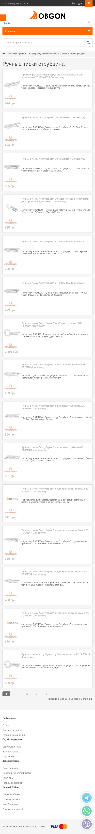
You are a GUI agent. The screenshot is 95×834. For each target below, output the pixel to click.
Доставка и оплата (12, 730)
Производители (10, 768)
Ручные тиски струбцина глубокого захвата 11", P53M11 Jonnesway (55, 655)
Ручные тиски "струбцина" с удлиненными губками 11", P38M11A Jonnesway (55, 490)
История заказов (11, 799)
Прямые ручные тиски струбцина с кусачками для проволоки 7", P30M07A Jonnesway (52, 76)
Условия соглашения (13, 735)
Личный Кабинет (11, 794)
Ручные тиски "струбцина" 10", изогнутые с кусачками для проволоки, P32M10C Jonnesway (55, 200)
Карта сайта (8, 756)
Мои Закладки (10, 804)
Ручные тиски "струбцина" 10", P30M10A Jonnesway (53, 117)
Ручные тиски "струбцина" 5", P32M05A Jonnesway (52, 241)
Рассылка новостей (12, 809)
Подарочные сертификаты (16, 773)
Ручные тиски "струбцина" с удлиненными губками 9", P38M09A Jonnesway (55, 614)
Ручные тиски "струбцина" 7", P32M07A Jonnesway (52, 283)
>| (47, 694)
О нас (5, 725)
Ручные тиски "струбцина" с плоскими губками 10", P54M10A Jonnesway (53, 407)
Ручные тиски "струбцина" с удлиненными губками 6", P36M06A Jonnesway (55, 531)
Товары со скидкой (12, 783)
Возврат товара (10, 751)
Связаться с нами (11, 746)
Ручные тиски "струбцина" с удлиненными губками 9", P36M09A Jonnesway (55, 573)
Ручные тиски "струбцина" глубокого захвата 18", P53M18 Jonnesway (52, 324)
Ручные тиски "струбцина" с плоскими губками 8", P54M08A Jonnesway (52, 448)
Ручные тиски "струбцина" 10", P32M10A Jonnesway (53, 159)
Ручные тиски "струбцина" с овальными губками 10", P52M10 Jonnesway (54, 366)
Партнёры (7, 778)
